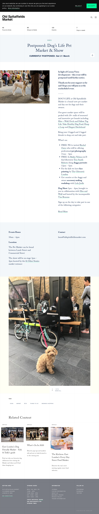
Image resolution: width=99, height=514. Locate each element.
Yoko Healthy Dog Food (73, 124)
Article (4, 424)
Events (49, 40)
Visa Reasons (63, 197)
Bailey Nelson (76, 157)
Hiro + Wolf (63, 121)
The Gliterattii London (72, 173)
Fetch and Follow (76, 121)
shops (41, 499)
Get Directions (7, 495)
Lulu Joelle (79, 183)
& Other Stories (32, 261)
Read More (63, 212)
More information (14, 8)
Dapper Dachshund (76, 127)
